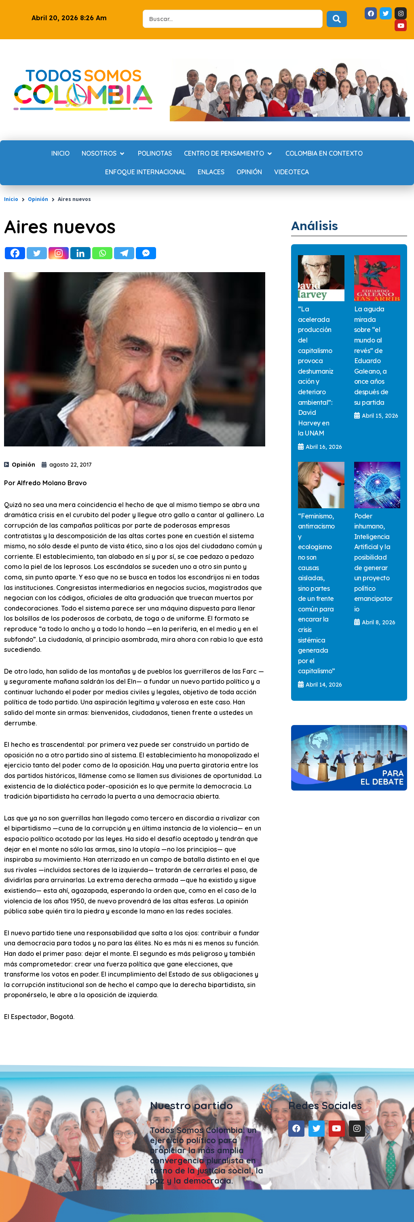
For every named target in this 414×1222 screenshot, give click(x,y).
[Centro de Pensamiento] (228, 153)
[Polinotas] (155, 153)
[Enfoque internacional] (145, 172)
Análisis (316, 225)
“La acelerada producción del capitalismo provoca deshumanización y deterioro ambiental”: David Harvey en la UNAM (316, 370)
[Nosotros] (104, 153)
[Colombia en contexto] (324, 153)
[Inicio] (60, 153)
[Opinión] (249, 172)
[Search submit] (337, 19)
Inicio (11, 199)
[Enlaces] (211, 172)
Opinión (38, 199)
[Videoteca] (291, 172)
